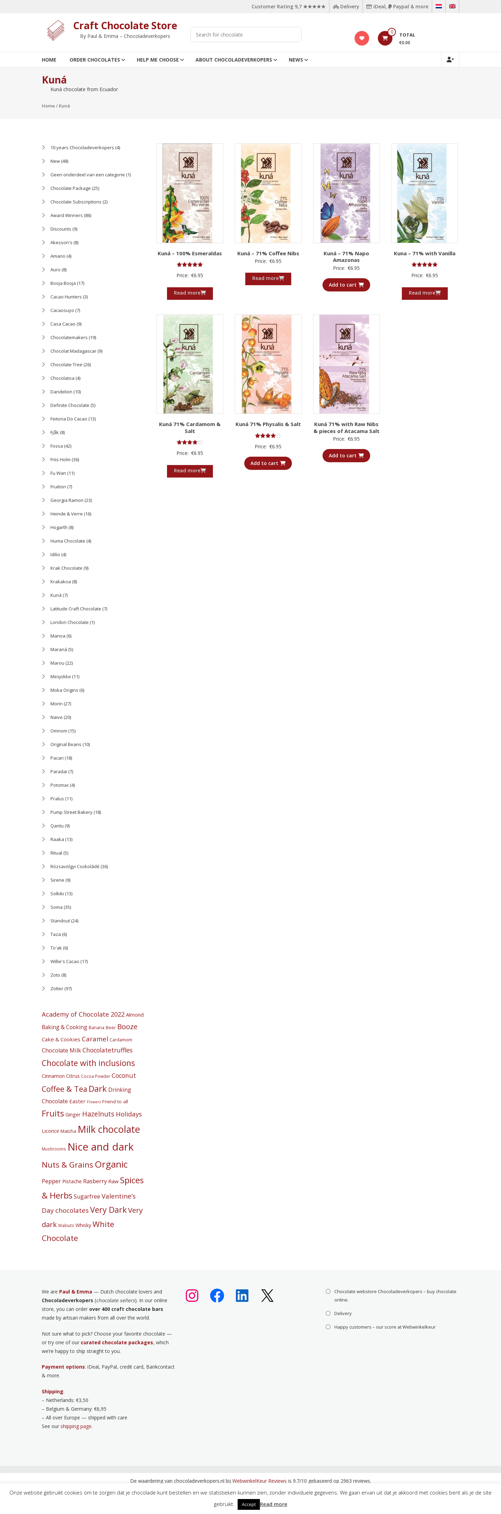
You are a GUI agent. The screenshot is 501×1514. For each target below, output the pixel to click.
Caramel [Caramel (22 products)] (95, 1038)
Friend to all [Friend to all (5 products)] (115, 1101)
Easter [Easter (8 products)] (77, 1101)
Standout (60, 921)
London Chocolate (69, 622)
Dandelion (61, 391)
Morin (56, 703)
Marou (57, 663)
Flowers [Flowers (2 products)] (94, 1101)
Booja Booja (63, 283)
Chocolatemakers (69, 337)
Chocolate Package (70, 188)
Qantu (57, 826)
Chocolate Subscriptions (76, 202)
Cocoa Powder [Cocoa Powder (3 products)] (95, 1076)
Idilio (55, 554)
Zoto (55, 975)
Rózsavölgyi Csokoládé (75, 866)
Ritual (56, 853)
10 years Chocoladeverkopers (82, 147)
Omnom (58, 731)
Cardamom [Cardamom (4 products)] (121, 1039)
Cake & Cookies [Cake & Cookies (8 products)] (61, 1039)
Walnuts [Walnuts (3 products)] (66, 1225)
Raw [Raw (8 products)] (113, 1181)
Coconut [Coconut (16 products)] (124, 1075)
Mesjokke (60, 676)
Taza (55, 934)
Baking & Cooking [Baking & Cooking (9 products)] (64, 1027)
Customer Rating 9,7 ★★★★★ (287, 6)
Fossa (56, 446)
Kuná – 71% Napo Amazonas (346, 257)
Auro (55, 269)
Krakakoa (60, 581)
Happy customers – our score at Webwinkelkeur (385, 1327)
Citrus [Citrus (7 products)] (73, 1075)
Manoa (57, 636)
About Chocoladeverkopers (234, 59)
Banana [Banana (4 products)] (96, 1027)
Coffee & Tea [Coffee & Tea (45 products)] (64, 1089)
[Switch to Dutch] (438, 6)
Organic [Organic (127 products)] (111, 1164)
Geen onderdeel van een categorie (87, 174)
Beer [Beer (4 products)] (111, 1027)
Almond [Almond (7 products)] (135, 1014)
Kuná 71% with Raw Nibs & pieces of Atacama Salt (346, 427)
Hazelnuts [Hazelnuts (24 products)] (98, 1114)
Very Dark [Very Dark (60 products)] (108, 1209)
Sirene (57, 880)
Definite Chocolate (69, 405)
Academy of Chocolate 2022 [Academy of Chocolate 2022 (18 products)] (83, 1014)
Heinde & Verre (66, 514)
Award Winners (66, 215)
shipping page (76, 1426)
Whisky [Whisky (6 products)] (83, 1225)
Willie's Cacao (64, 961)
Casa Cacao (62, 324)
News (296, 59)
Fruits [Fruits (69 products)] (53, 1113)
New (55, 161)
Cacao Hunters (66, 297)
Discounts (60, 229)
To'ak (56, 948)
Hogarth (58, 527)
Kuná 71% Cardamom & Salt (190, 427)
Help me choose (158, 59)
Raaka (57, 839)
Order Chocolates (95, 59)
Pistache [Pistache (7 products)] (72, 1181)
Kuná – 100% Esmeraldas (190, 253)
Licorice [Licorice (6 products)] (50, 1131)
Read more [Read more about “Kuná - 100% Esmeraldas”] (190, 292)
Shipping (52, 1391)
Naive (56, 717)
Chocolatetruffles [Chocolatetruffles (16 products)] (107, 1050)
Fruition (58, 486)
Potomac (59, 785)
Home (49, 59)
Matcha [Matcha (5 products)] (68, 1131)
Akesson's (61, 242)
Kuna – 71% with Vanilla (424, 253)
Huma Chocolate (67, 541)
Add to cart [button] (346, 284)
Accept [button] (249, 1504)
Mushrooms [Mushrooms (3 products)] (54, 1149)
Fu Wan (58, 473)
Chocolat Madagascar (73, 351)
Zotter (56, 988)
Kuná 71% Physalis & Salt (268, 423)
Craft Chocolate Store (125, 25)
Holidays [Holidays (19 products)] (129, 1114)
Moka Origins (64, 690)
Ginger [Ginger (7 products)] (73, 1114)
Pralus (57, 798)
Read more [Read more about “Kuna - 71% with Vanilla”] (425, 292)
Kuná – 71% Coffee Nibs (268, 253)
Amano (57, 256)
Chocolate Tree (66, 364)
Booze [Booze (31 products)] (127, 1026)
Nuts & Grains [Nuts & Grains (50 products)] (67, 1164)
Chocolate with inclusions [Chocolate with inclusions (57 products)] (88, 1063)
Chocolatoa (62, 378)
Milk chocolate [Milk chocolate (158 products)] (109, 1129)
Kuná (56, 595)
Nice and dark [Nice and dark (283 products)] (100, 1147)
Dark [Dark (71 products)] (98, 1088)
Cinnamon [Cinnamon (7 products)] (53, 1075)
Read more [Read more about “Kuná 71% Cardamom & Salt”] (190, 470)
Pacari (57, 758)
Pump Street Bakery (71, 812)
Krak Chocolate (66, 568)
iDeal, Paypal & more (397, 6)
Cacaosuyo (62, 310)
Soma (56, 907)
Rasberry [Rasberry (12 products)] (95, 1181)
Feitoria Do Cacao (68, 419)
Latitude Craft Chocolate (75, 609)
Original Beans (65, 744)
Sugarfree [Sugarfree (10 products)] (87, 1196)
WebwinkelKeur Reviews (259, 1480)
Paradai (58, 771)
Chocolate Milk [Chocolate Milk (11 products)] (61, 1050)
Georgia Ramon (67, 500)
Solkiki (57, 893)
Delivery (345, 6)
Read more (273, 1503)
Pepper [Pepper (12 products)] (51, 1181)
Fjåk (54, 432)
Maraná (58, 649)
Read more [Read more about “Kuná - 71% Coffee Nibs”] (268, 278)
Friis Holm (60, 459)
